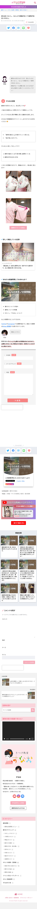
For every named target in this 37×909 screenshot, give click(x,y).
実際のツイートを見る (18, 228)
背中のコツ (9, 849)
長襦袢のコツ (10, 859)
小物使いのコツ (10, 837)
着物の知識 (9, 872)
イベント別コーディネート (12, 876)
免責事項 (16, 897)
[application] (18, 731)
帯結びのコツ (10, 840)
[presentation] (12, 407)
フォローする (20, 481)
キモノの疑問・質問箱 (11, 862)
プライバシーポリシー (26, 897)
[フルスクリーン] (32, 739)
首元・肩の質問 (25, 494)
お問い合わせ (9, 897)
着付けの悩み (13, 491)
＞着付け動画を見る (18, 523)
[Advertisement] (18, 51)
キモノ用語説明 (9, 879)
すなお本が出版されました (18, 7)
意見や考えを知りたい (12, 866)
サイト (4, 655)
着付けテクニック (9, 830)
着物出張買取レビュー (12, 827)
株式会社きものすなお (18, 808)
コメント (4, 619)
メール (4, 647)
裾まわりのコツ (10, 856)
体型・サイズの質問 (13, 494)
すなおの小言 (8, 883)
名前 (3, 640)
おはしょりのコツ (11, 833)
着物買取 (7, 823)
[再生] (4, 739)
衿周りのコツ (10, 853)
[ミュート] (30, 739)
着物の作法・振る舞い (12, 846)
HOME (18, 894)
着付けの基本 (10, 843)
